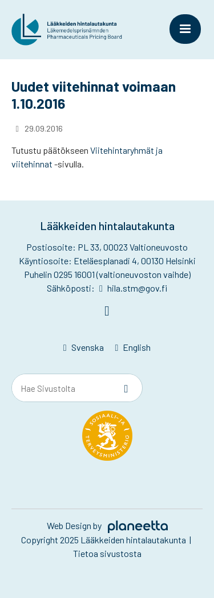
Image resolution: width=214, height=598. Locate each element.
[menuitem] (84, 348)
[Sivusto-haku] (126, 388)
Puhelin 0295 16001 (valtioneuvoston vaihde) (107, 274)
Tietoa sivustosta (107, 553)
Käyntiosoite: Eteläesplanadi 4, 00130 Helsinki (107, 260)
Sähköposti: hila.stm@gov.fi (107, 287)
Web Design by (107, 525)
